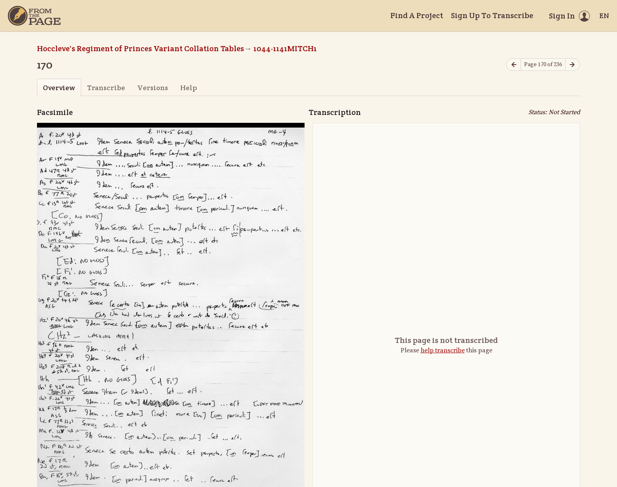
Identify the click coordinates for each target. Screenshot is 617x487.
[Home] (34, 16)
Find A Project (416, 15)
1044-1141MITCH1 (285, 48)
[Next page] (572, 64)
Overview (59, 87)
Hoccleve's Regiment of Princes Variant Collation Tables (140, 48)
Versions (152, 87)
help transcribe (443, 350)
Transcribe (106, 87)
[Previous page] (513, 64)
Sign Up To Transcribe (492, 15)
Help (188, 87)
